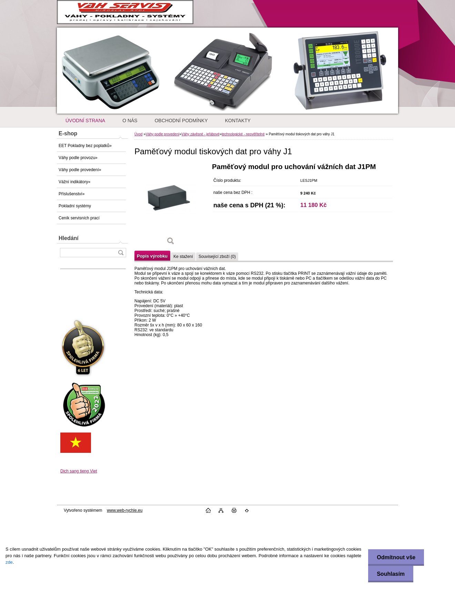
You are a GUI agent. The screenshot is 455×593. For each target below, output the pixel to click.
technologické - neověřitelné (243, 134)
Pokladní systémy (75, 206)
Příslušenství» (71, 193)
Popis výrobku (152, 256)
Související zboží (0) (217, 256)
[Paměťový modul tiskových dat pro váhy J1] (170, 206)
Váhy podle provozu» (78, 157)
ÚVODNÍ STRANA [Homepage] (85, 120)
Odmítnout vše (396, 557)
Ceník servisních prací (79, 218)
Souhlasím (391, 574)
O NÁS (130, 120)
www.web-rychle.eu (124, 510)
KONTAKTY (238, 120)
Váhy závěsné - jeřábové (201, 134)
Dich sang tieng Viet (78, 471)
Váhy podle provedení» (80, 169)
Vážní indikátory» (74, 181)
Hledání (69, 238)
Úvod (138, 134)
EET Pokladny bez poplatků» (85, 145)
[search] (120, 252)
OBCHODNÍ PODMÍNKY (181, 120)
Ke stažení (183, 256)
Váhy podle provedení (162, 134)
